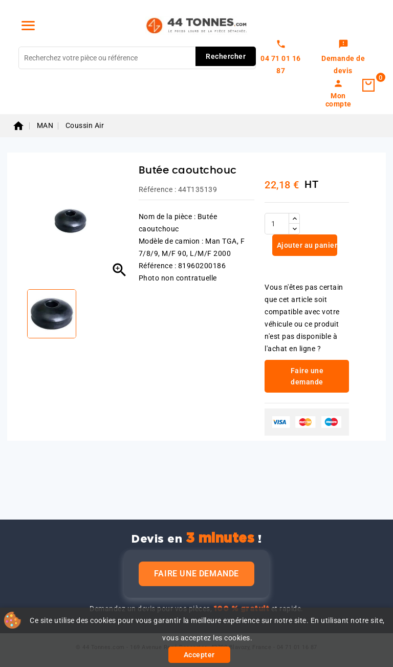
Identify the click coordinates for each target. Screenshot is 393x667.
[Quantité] (277, 223)
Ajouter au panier (306, 245)
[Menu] (28, 25)
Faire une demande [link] (307, 376)
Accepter (199, 655)
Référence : (158, 189)
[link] (343, 58)
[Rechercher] (137, 58)
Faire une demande (196, 573)
